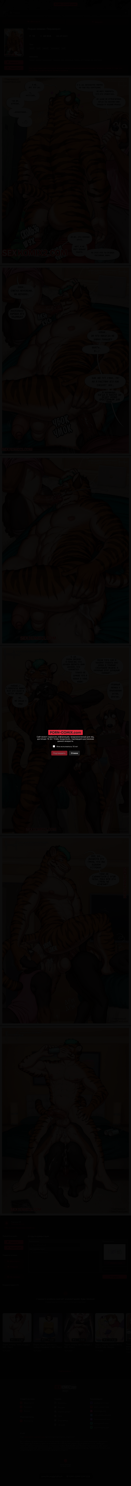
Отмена (74, 753)
